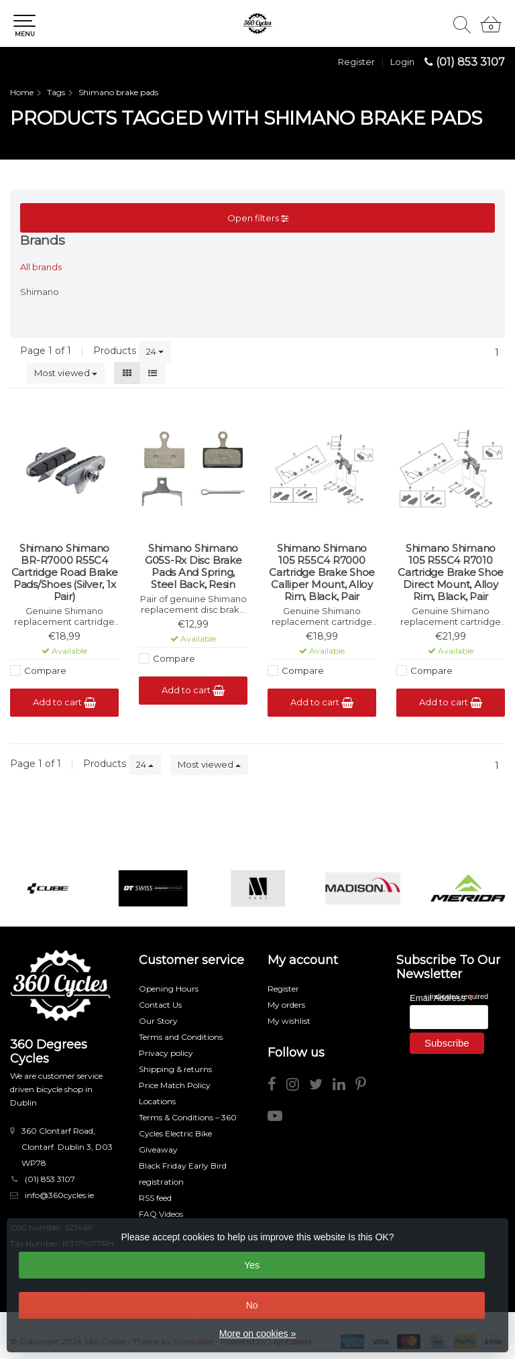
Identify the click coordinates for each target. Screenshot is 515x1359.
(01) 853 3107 (470, 62)
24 (155, 351)
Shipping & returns (175, 1069)
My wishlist (289, 1021)
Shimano (39, 291)
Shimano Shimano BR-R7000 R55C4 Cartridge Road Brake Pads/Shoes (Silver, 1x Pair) (64, 572)
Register (356, 61)
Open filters (257, 218)
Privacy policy (166, 1053)
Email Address (441, 997)
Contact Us (160, 1005)
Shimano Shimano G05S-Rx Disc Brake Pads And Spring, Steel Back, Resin (193, 566)
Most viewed (65, 372)
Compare (45, 670)
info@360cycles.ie (59, 1195)
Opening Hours (168, 989)
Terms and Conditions (181, 1037)
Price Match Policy (175, 1085)
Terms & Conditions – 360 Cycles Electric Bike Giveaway (188, 1133)
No (252, 1305)
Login (402, 61)
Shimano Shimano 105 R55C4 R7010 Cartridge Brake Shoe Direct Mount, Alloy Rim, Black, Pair (451, 572)
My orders (286, 1005)
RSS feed (155, 1198)
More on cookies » (257, 1333)
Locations (157, 1101)
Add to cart (64, 702)
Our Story (158, 1021)
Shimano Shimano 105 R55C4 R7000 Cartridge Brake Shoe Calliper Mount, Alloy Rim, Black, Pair (322, 572)
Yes (252, 1265)
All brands (41, 266)
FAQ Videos (161, 1214)
